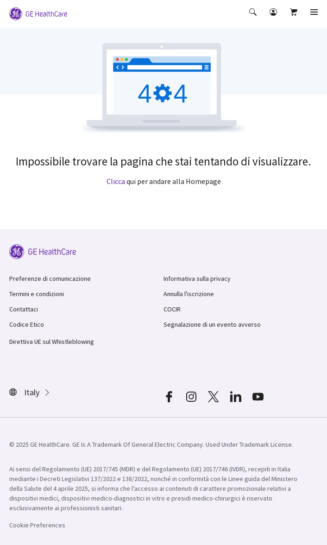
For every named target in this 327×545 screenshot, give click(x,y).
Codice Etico (26, 324)
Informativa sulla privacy (197, 278)
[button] (254, 18)
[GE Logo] (38, 13)
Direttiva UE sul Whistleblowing (51, 341)
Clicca (116, 181)
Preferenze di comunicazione (50, 278)
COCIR (172, 309)
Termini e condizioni (36, 294)
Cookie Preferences (37, 525)
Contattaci (23, 309)
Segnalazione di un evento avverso (212, 324)
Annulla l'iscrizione (189, 294)
